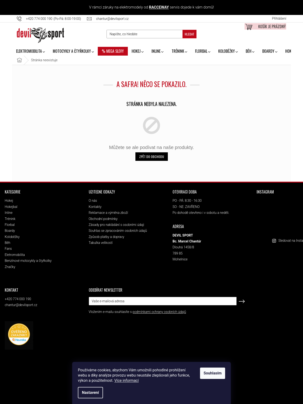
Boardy (10, 231)
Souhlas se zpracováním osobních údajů (118, 231)
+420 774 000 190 (18, 299)
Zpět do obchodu (151, 156)
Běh (7, 243)
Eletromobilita (15, 255)
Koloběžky (12, 237)
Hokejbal (11, 207)
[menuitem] (30, 51)
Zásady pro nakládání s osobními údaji (116, 225)
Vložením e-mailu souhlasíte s (137, 312)
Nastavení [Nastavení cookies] (90, 392)
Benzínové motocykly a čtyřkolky (28, 261)
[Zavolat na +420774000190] (52, 19)
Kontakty (95, 207)
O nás (93, 200)
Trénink (10, 219)
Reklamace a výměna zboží (108, 213)
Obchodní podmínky (103, 219)
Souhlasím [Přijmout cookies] (213, 373)
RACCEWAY (159, 7)
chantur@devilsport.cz (21, 305)
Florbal (10, 225)
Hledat (189, 33)
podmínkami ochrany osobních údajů (159, 312)
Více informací (126, 380)
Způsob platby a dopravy (106, 237)
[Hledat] (151, 34)
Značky (10, 267)
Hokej (9, 200)
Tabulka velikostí (101, 243)
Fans (8, 248)
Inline (9, 213)
